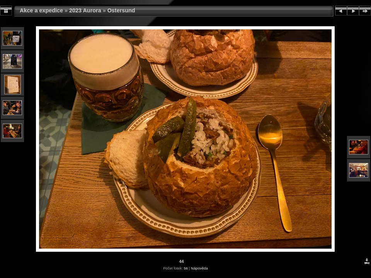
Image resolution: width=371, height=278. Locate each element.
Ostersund (121, 10)
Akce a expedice (41, 10)
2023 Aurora (85, 10)
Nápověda (199, 268)
